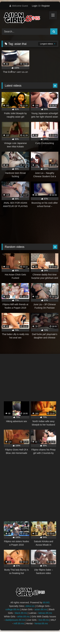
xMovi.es (30, 606)
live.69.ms (44, 620)
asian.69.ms (41, 609)
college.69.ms (12, 609)
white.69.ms (23, 616)
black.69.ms (21, 613)
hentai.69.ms (41, 623)
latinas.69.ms (45, 613)
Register (45, 6)
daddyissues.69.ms (15, 620)
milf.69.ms (19, 623)
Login (34, 6)
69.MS (46, 602)
